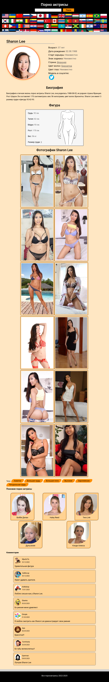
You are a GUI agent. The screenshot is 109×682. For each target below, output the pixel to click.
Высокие (68, 481)
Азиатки (17, 481)
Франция (61, 62)
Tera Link (86, 517)
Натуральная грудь (17, 485)
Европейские (84, 481)
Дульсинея (30, 546)
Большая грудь (33, 481)
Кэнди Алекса (78, 546)
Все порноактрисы (50, 676)
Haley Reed (54, 517)
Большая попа (52, 481)
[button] (37, 181)
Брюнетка (66, 66)
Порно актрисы (54, 4)
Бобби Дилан (22, 517)
